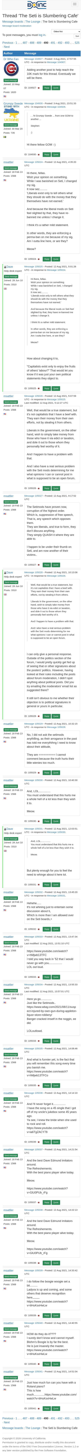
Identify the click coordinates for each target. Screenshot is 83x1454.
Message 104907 (56, 62)
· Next (6, 46)
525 (77, 42)
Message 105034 (33, 984)
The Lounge (32, 21)
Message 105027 (33, 495)
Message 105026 (33, 396)
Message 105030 (33, 780)
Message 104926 (56, 106)
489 (39, 42)
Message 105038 (33, 1210)
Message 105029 (33, 723)
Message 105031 (33, 828)
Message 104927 (33, 59)
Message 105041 (33, 1371)
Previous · (9, 42)
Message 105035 (33, 1048)
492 (60, 42)
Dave (9, 266)
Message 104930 (33, 103)
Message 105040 (33, 1323)
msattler (9, 162)
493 (67, 42)
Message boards (12, 21)
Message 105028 (33, 572)
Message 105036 (33, 1093)
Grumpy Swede (13, 103)
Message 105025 (33, 266)
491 (53, 42)
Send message (11, 80)
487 (25, 42)
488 (32, 42)
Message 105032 (33, 892)
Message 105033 (33, 936)
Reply (46, 88)
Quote (55, 88)
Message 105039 (33, 1270)
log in (42, 35)
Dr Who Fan (11, 59)
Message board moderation (16, 25)
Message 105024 (33, 162)
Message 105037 (33, 1149)
